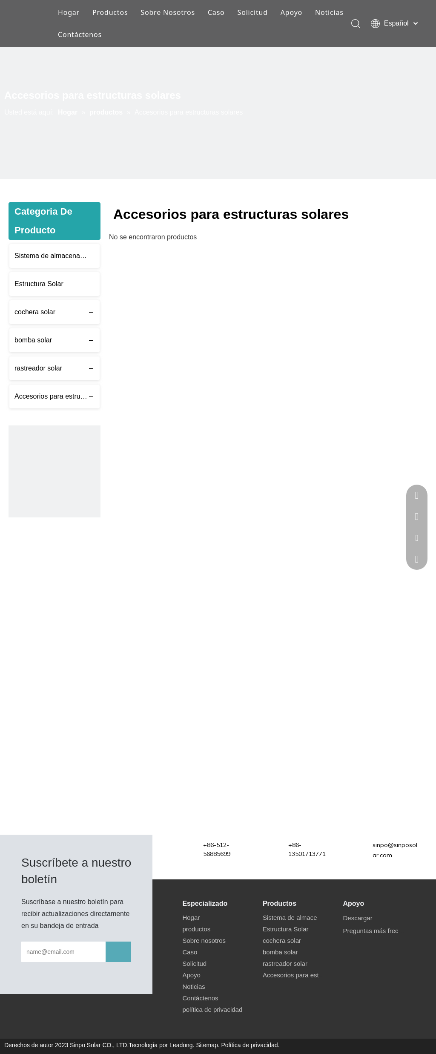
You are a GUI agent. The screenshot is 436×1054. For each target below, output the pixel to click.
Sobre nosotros (204, 940)
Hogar (69, 12)
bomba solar (33, 340)
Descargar (357, 918)
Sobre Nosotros (168, 12)
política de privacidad (212, 1009)
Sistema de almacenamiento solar (57, 255)
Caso (216, 12)
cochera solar (34, 312)
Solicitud (253, 12)
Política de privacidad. (250, 1045)
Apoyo (291, 12)
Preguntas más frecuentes (380, 930)
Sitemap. (207, 1045)
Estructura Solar (38, 283)
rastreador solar (38, 368)
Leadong (181, 1045)
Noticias (329, 12)
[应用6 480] (54, 471)
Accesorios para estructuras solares (57, 396)
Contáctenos (80, 34)
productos (196, 929)
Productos (110, 12)
